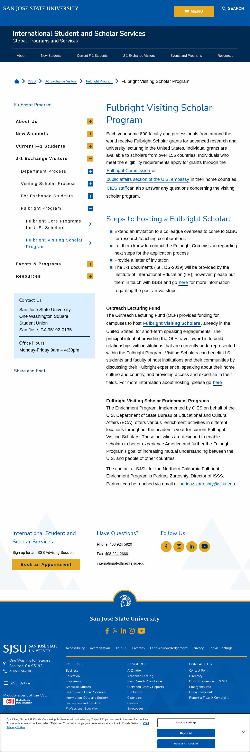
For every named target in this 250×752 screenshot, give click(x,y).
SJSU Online (20, 683)
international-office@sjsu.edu (120, 563)
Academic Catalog (140, 676)
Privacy (198, 648)
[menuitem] (21, 56)
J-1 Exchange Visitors (61, 81)
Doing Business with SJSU (208, 681)
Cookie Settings (220, 648)
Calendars (134, 697)
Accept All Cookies (186, 743)
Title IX (121, 648)
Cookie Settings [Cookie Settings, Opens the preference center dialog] (186, 722)
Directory (195, 676)
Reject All (186, 733)
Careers (132, 703)
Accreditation (100, 648)
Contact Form (199, 670)
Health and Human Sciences (86, 692)
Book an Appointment (46, 564)
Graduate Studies (78, 687)
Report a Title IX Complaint (209, 697)
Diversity (138, 648)
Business (72, 670)
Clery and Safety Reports (145, 687)
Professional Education (82, 708)
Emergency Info (200, 687)
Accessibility (75, 648)
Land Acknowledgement (169, 648)
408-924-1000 (22, 671)
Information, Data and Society (87, 697)
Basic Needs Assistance (144, 681)
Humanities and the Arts (83, 703)
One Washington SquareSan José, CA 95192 (29, 663)
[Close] (243, 732)
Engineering (74, 681)
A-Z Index (134, 670)
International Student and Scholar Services (78, 33)
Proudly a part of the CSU (25, 699)
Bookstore (134, 692)
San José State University (41, 8)
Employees (135, 708)
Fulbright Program (99, 81)
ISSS (32, 81)
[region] (125, 732)
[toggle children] (90, 121)
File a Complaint (200, 692)
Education (73, 676)
